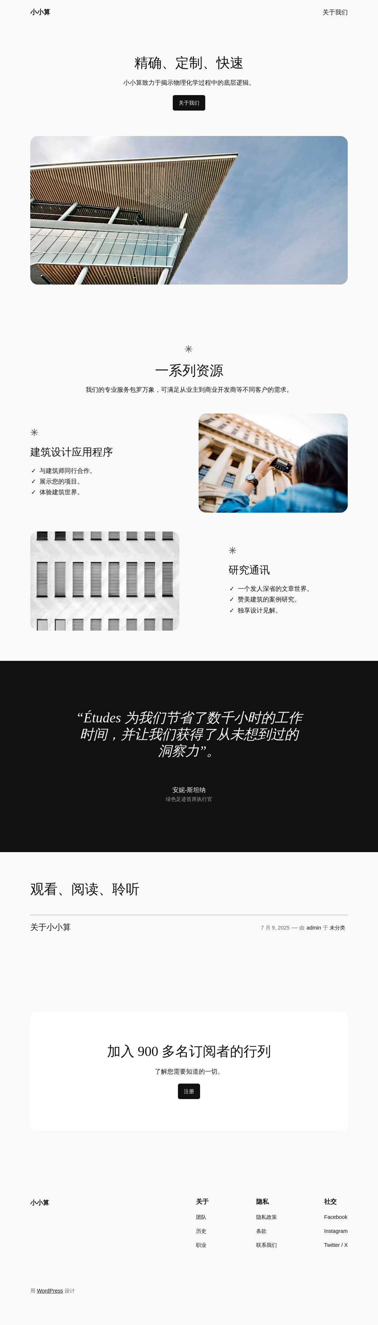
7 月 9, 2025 (275, 928)
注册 (189, 1091)
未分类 (337, 928)
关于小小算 (50, 927)
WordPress (50, 1291)
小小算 (40, 12)
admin (314, 928)
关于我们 (189, 103)
